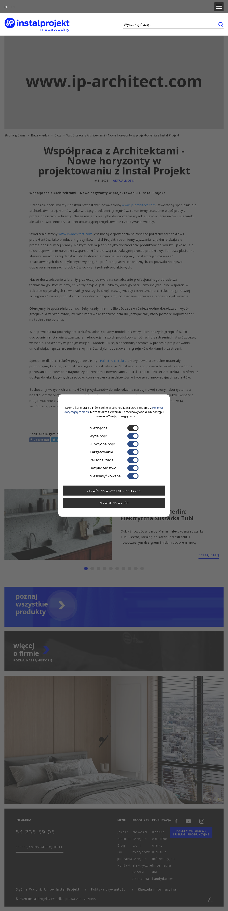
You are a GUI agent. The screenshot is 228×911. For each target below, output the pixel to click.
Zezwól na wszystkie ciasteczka (114, 491)
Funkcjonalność (114, 444)
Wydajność (114, 436)
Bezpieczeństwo (114, 468)
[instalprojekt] (36, 22)
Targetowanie (114, 452)
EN (13, 6)
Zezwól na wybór (114, 503)
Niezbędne (114, 428)
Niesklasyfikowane (114, 476)
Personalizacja (114, 460)
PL (6, 6)
